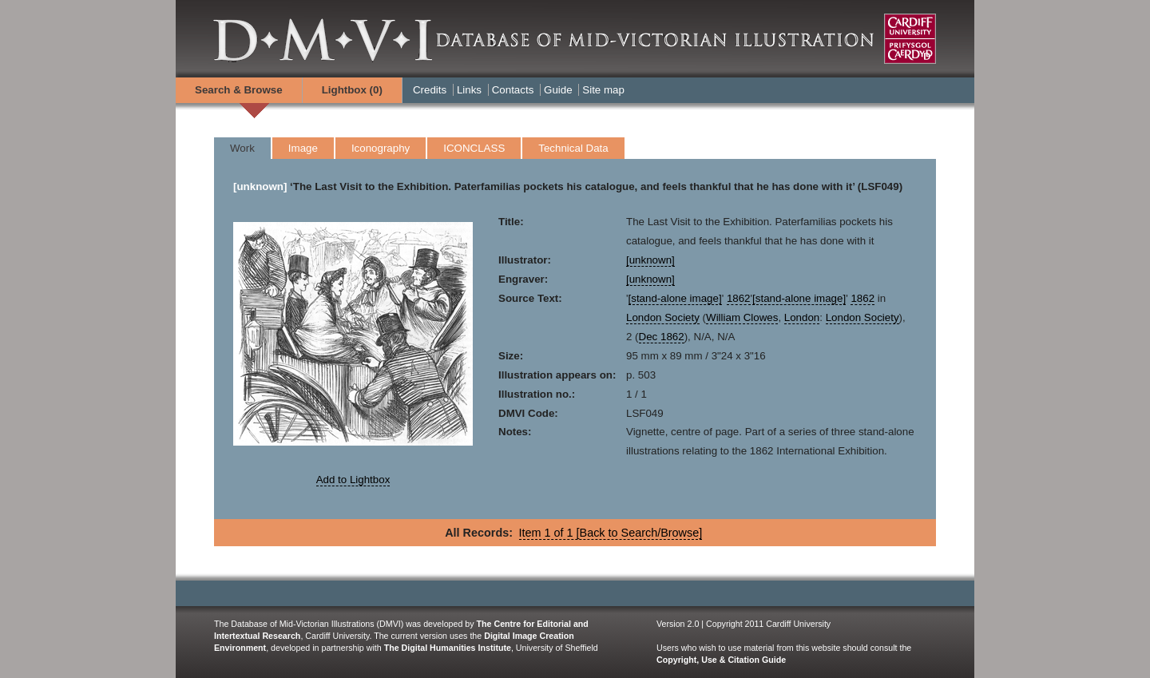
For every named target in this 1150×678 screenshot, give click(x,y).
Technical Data (573, 148)
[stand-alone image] (675, 298)
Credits (429, 90)
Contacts (513, 90)
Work (242, 148)
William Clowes (742, 317)
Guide (558, 90)
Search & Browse (239, 90)
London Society (663, 317)
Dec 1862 (661, 337)
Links (469, 90)
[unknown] (260, 186)
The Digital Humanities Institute (447, 647)
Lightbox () (352, 90)
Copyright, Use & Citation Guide (721, 659)
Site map (603, 90)
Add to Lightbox (353, 480)
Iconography (380, 148)
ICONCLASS (474, 148)
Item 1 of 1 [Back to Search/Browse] (611, 532)
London (801, 317)
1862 (739, 298)
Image (303, 148)
